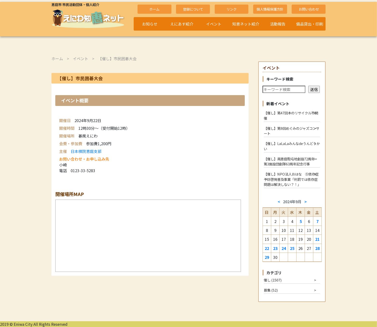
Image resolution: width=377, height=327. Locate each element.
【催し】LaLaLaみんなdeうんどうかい (292, 146)
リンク (231, 9)
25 (292, 248)
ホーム (154, 9)
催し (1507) (273, 279)
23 (275, 248)
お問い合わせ (309, 9)
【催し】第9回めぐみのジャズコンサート (291, 131)
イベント (213, 24)
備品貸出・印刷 (309, 24)
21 (317, 239)
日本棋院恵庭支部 (86, 151)
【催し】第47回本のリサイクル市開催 (291, 115)
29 (267, 257)
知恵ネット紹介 (245, 24)
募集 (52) (271, 290)
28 (317, 248)
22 (267, 248)
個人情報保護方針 (270, 9)
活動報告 (277, 24)
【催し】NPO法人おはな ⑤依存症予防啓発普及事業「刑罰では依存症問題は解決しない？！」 (291, 179)
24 (284, 248)
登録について (193, 9)
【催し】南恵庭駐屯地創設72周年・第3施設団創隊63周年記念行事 (291, 161)
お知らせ (149, 24)
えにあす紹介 (181, 24)
